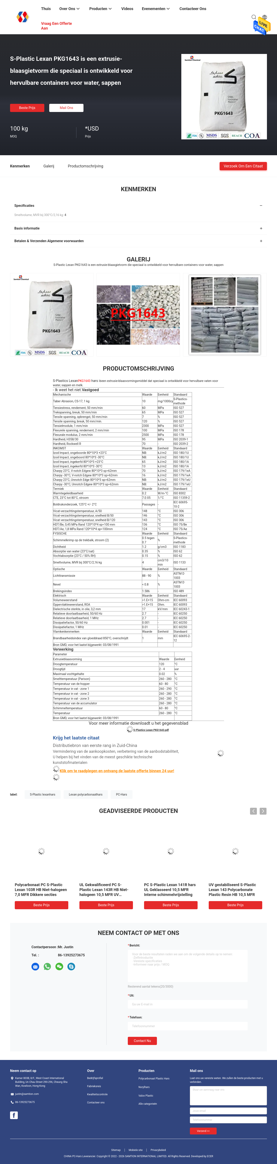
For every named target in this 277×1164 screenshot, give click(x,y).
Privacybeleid (158, 1150)
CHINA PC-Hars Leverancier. (80, 1156)
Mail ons (66, 108)
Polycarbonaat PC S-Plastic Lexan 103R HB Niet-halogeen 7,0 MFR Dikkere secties (41, 889)
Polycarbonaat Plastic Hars (154, 1078)
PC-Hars (121, 794)
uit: (132, 995)
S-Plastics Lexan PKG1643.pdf (151, 730)
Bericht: (135, 945)
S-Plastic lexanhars (42, 794)
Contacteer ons (95, 1102)
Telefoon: (136, 1017)
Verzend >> (203, 1131)
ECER (210, 1156)
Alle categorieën (147, 1103)
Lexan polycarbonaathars (86, 794)
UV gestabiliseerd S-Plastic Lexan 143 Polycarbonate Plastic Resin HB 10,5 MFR (232, 889)
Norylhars (144, 1087)
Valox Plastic (145, 1095)
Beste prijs (27, 108)
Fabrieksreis (94, 1086)
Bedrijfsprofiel (95, 1078)
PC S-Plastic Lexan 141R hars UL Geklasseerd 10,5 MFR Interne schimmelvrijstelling (170, 889)
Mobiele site (136, 1150)
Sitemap (116, 1150)
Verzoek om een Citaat (243, 166)
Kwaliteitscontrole (97, 1094)
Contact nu (142, 1041)
